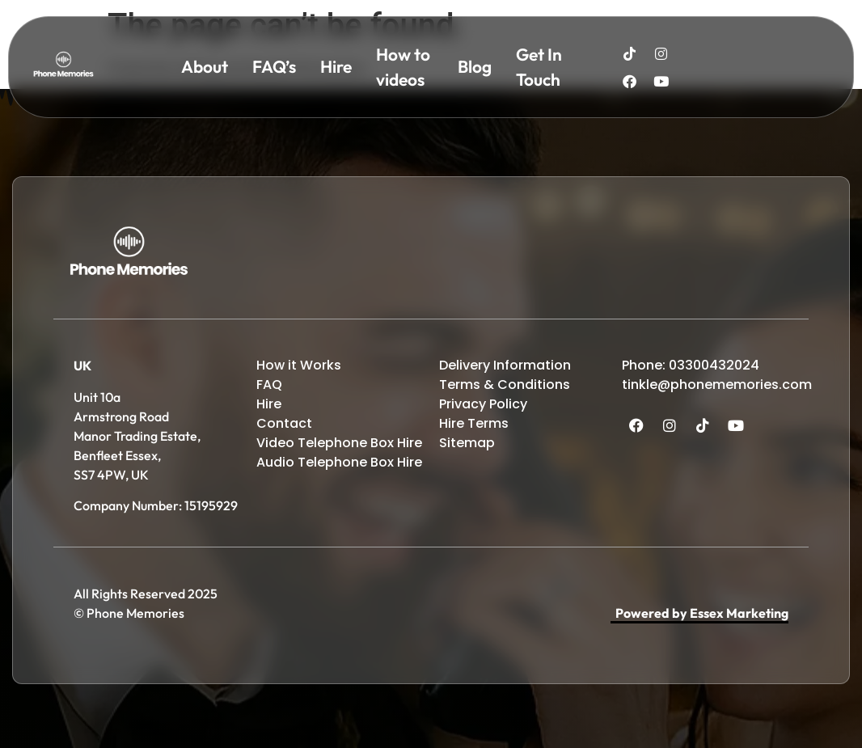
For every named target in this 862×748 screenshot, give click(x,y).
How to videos (403, 67)
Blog (475, 66)
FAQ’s (274, 66)
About (204, 66)
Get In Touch (539, 67)
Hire (336, 66)
